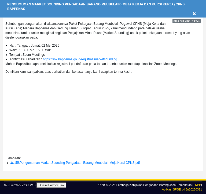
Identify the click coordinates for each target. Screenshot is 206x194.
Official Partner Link (51, 185)
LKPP (197, 184)
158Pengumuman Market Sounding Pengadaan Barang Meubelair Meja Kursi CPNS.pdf (75, 163)
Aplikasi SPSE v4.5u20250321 (182, 189)
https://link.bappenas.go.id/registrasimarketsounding (80, 59)
